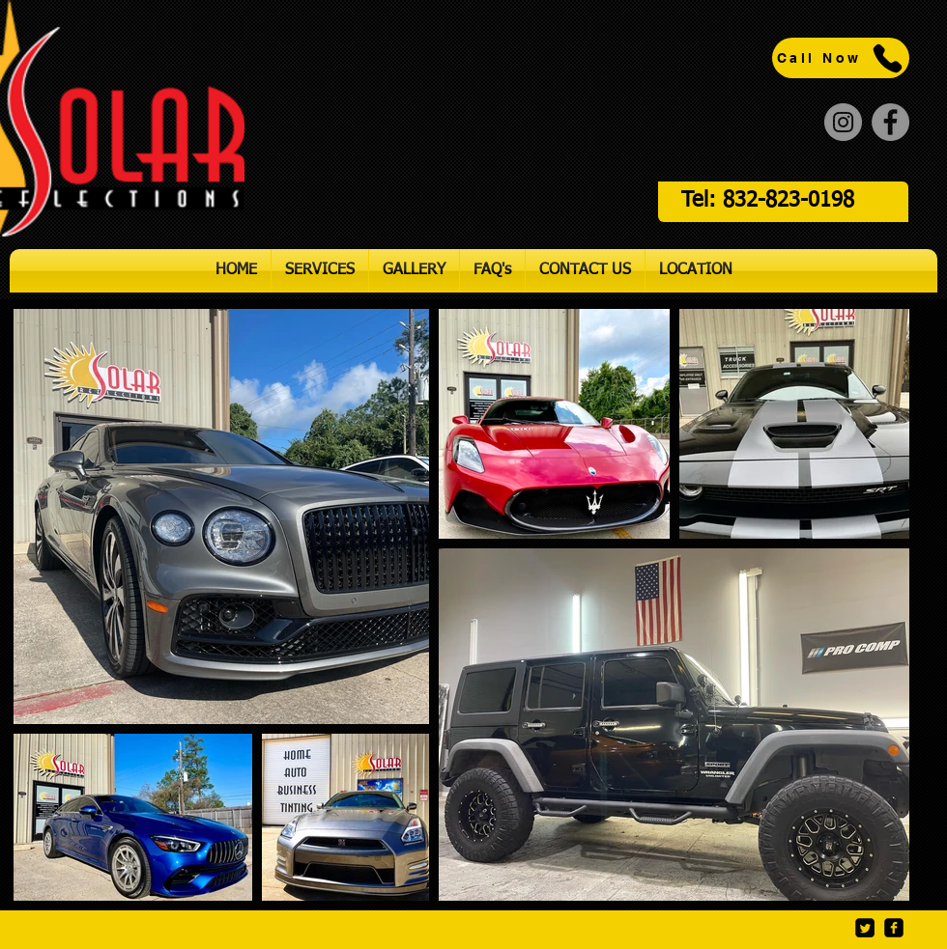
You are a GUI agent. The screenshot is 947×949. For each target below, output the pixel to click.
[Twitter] (865, 927)
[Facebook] (890, 122)
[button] (320, 271)
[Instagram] (843, 122)
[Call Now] (840, 58)
